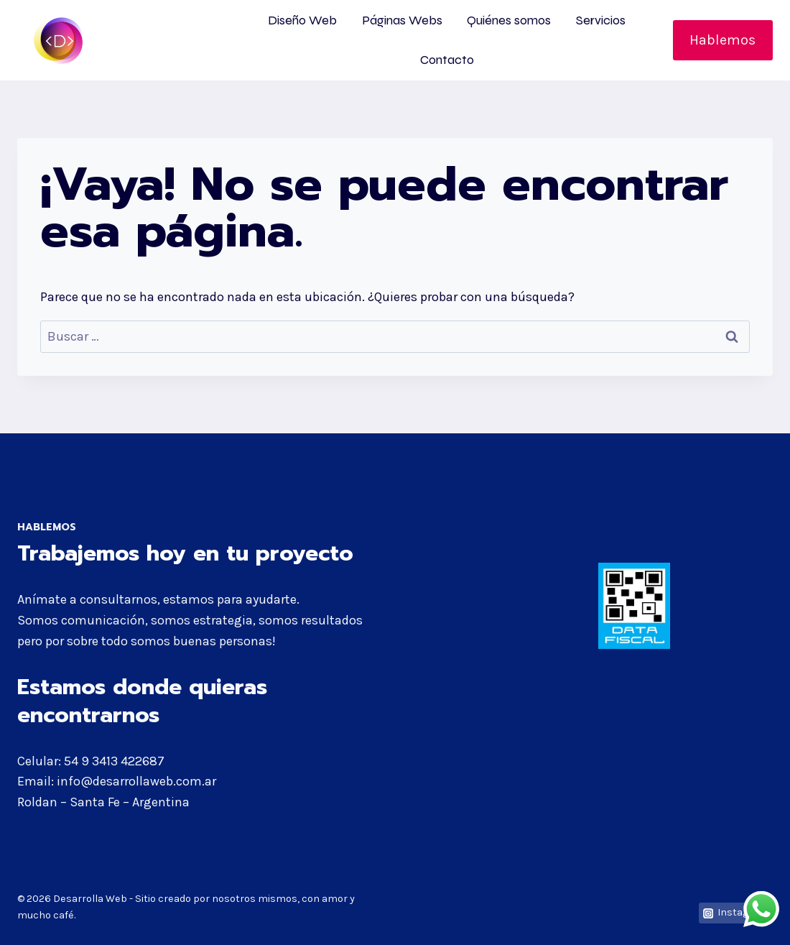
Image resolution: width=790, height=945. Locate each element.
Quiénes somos (509, 20)
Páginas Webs (402, 20)
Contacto (447, 60)
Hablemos (722, 40)
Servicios (601, 20)
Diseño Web (302, 20)
